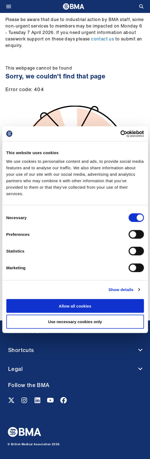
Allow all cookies (75, 305)
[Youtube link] (51, 402)
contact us (102, 39)
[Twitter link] (12, 402)
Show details (121, 289)
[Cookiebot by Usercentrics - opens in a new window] (120, 133)
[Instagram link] (25, 402)
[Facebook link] (63, 402)
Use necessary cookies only (75, 321)
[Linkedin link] (38, 402)
